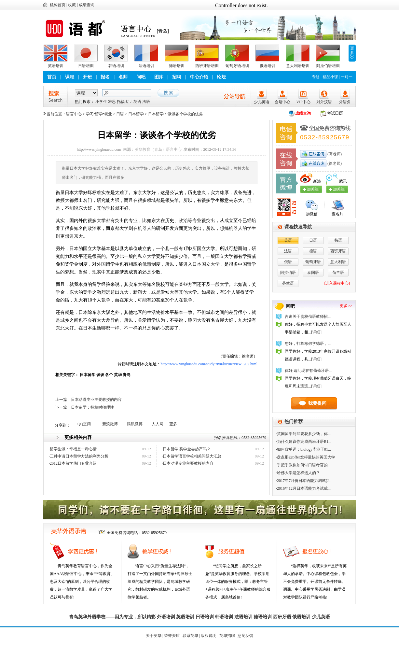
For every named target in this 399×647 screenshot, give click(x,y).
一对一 (346, 77)
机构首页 (57, 5)
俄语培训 (267, 65)
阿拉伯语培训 (328, 65)
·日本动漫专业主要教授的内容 (187, 463)
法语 (146, 101)
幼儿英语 (133, 101)
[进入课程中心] (337, 283)
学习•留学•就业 (99, 114)
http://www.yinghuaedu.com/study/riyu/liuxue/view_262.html (208, 364)
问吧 (140, 77)
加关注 (339, 189)
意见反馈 (245, 635)
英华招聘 (227, 635)
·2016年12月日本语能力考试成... (303, 488)
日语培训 (86, 65)
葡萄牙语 (313, 262)
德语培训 (177, 65)
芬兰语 (288, 283)
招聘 (176, 77)
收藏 (72, 5)
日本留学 (136, 114)
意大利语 (338, 262)
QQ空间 (84, 424)
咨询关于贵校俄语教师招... (308, 316)
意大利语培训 (298, 65)
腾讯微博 (135, 424)
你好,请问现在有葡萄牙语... (308, 370)
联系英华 (190, 635)
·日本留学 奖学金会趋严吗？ (186, 449)
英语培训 (55, 65)
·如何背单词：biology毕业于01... (303, 449)
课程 (69, 77)
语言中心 (74, 114)
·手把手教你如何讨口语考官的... (303, 465)
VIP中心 (303, 102)
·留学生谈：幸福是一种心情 (73, 449)
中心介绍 (199, 77)
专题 (316, 77)
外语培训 (166, 616)
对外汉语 (324, 102)
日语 (120, 114)
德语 (313, 251)
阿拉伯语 (288, 272)
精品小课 (330, 77)
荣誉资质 (172, 635)
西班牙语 (338, 251)
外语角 (345, 102)
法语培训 (146, 65)
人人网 (157, 424)
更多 (352, 50)
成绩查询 (86, 5)
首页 (51, 77)
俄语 (288, 262)
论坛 (221, 77)
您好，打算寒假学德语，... (308, 343)
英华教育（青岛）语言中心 (158, 149)
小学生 (101, 101)
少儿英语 (261, 102)
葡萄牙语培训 (237, 65)
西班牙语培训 (207, 65)
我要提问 (317, 403)
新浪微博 (110, 424)
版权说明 (208, 635)
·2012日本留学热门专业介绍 (73, 463)
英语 (288, 240)
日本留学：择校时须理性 (92, 407)
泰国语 (313, 272)
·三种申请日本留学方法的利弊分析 (78, 456)
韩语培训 (116, 65)
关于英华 (153, 635)
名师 (123, 77)
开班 (87, 77)
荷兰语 (338, 272)
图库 (158, 77)
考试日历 (335, 113)
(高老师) (334, 154)
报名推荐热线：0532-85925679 (240, 437)
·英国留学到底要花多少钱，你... (303, 433)
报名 (105, 77)
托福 (121, 101)
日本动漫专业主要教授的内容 (96, 399)
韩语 (338, 240)
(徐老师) (334, 163)
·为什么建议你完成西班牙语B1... (303, 441)
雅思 (112, 101)
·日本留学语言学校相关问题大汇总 (191, 456)
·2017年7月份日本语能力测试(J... (304, 480)
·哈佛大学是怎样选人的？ (298, 473)
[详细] (316, 332)
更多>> (346, 305)
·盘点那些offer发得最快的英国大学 (305, 457)
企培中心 (282, 102)
